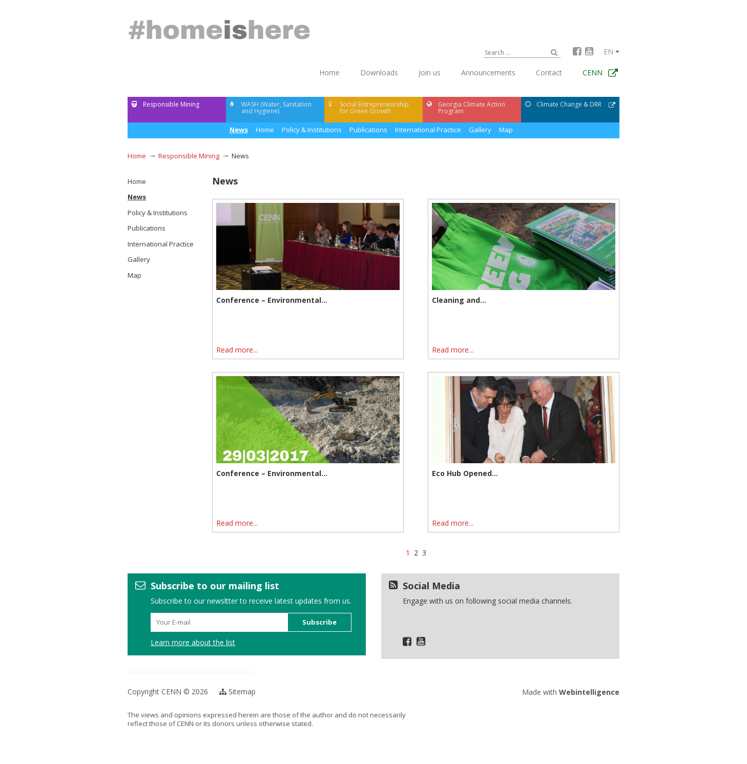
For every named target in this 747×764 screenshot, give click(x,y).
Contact (549, 72)
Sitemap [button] (237, 691)
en (611, 51)
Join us (430, 72)
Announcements (488, 72)
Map (506, 130)
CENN (593, 72)
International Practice (428, 130)
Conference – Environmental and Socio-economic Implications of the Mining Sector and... (307, 304)
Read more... (237, 350)
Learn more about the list (193, 642)
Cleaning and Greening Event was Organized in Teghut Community (518, 304)
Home (329, 72)
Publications (368, 130)
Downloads (379, 72)
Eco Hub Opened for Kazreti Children (499, 473)
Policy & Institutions (312, 130)
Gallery (480, 130)
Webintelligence (589, 692)
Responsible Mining (188, 155)
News (265, 130)
